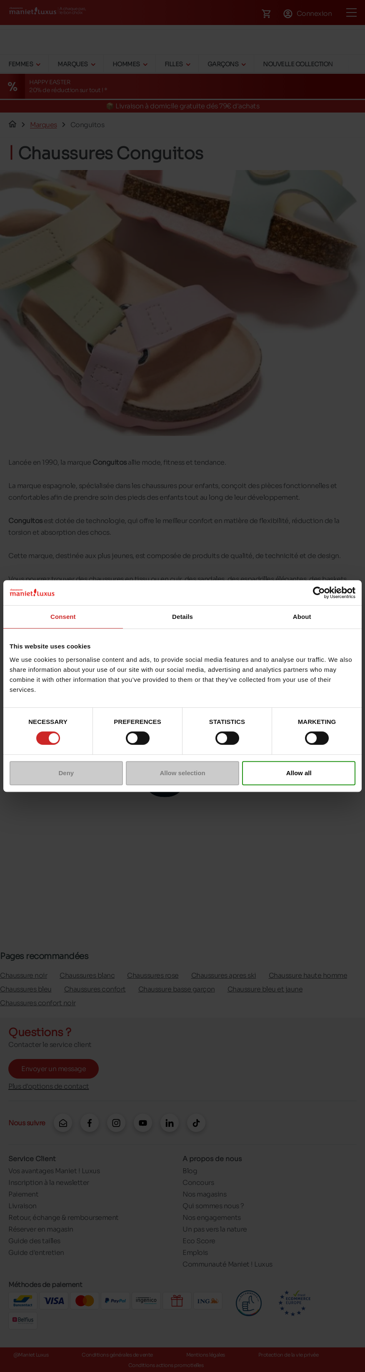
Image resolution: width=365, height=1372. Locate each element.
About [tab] (302, 616)
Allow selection (182, 772)
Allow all (299, 772)
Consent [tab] (63, 616)
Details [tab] (182, 616)
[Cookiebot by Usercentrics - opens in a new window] (318, 592)
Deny (66, 772)
